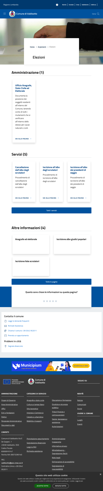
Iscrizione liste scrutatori (27, 261)
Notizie (80, 400)
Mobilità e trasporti (34, 421)
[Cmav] (77, 5)
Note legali (56, 457)
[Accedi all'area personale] (57, 4)
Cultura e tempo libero (35, 404)
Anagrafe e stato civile (35, 400)
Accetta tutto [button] (42, 486)
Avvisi (79, 408)
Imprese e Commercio (35, 412)
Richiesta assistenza (35, 451)
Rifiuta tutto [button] (60, 486)
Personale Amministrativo (11, 421)
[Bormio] (64, 5)
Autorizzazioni (57, 426)
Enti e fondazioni (7, 412)
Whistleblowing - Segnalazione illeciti (59, 452)
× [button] (100, 474)
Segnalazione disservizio (36, 442)
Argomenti (42, 46)
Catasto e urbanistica (35, 417)
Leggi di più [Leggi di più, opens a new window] (79, 481)
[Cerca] (98, 13)
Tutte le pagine (51, 281)
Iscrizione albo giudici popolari (71, 239)
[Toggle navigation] (4, 13)
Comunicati (81, 404)
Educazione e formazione (61, 400)
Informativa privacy (59, 446)
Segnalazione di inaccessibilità (58, 467)
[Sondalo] (71, 5)
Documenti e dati (8, 425)
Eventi (79, 424)
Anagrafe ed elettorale (26, 239)
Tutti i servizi (51, 210)
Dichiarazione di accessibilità (63, 461)
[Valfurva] (93, 5)
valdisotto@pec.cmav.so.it (12, 463)
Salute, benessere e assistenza (59, 421)
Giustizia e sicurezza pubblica (60, 406)
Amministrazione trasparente (58, 440)
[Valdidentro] (85, 5)
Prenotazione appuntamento (38, 438)
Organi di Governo (8, 400)
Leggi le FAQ (31, 447)
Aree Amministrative (9, 404)
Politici (4, 417)
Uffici (3, 408)
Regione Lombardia (10, 4)
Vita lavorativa (32, 408)
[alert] (51, 481)
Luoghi (80, 420)
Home (32, 46)
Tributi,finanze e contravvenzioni (58, 413)
